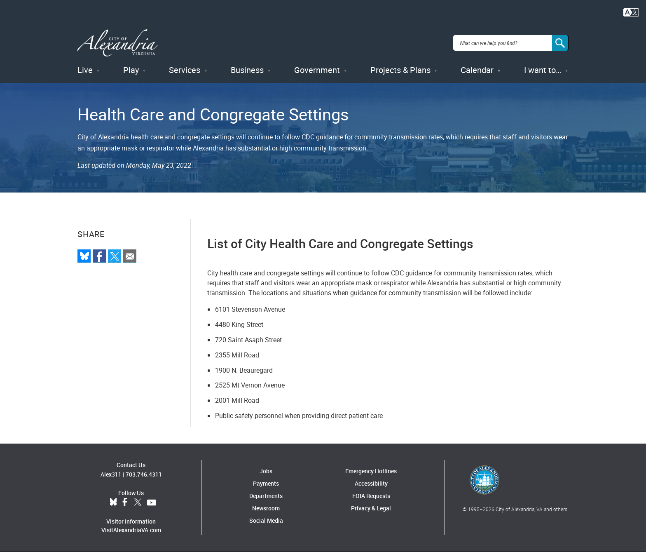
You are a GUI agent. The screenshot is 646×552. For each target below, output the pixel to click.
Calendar (477, 69)
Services (184, 69)
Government (317, 69)
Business (247, 69)
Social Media (266, 520)
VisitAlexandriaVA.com (131, 530)
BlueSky (113, 502)
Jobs (266, 471)
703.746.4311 (144, 474)
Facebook (125, 502)
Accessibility (371, 483)
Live (85, 69)
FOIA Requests (371, 496)
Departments (266, 496)
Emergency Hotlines (371, 471)
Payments (266, 483)
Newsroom (266, 508)
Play (131, 69)
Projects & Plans (400, 69)
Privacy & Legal (371, 508)
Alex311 (111, 474)
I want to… (542, 69)
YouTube (151, 502)
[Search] (560, 43)
